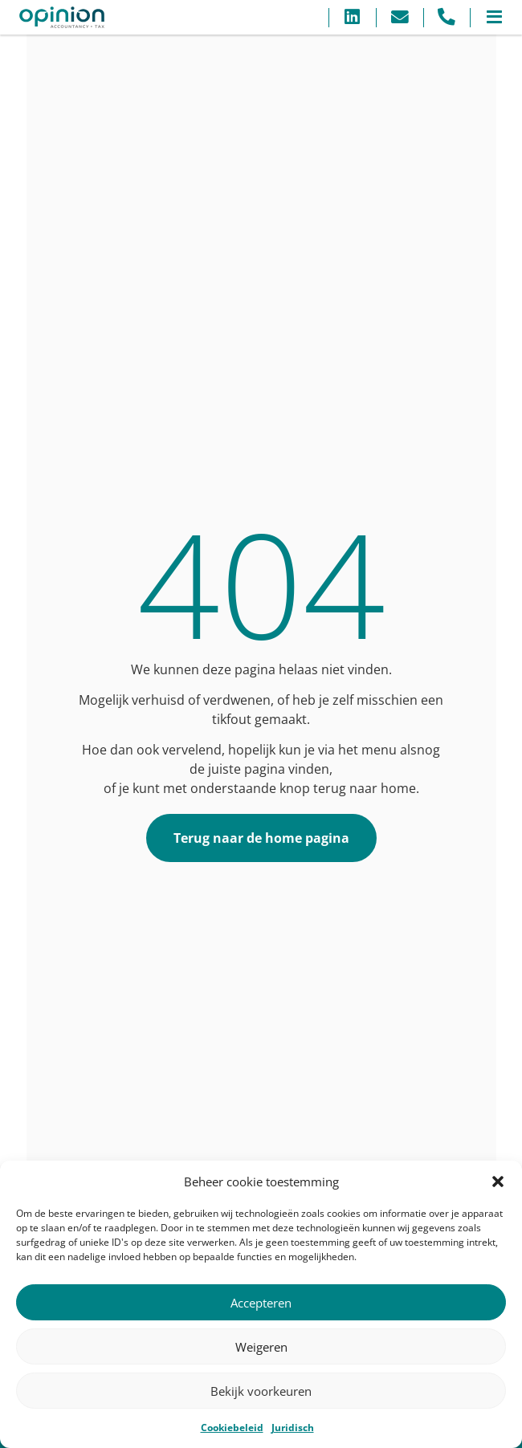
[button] (498, 1181)
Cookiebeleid (232, 1427)
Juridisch (292, 1427)
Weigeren (261, 1347)
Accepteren (261, 1303)
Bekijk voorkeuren (261, 1391)
